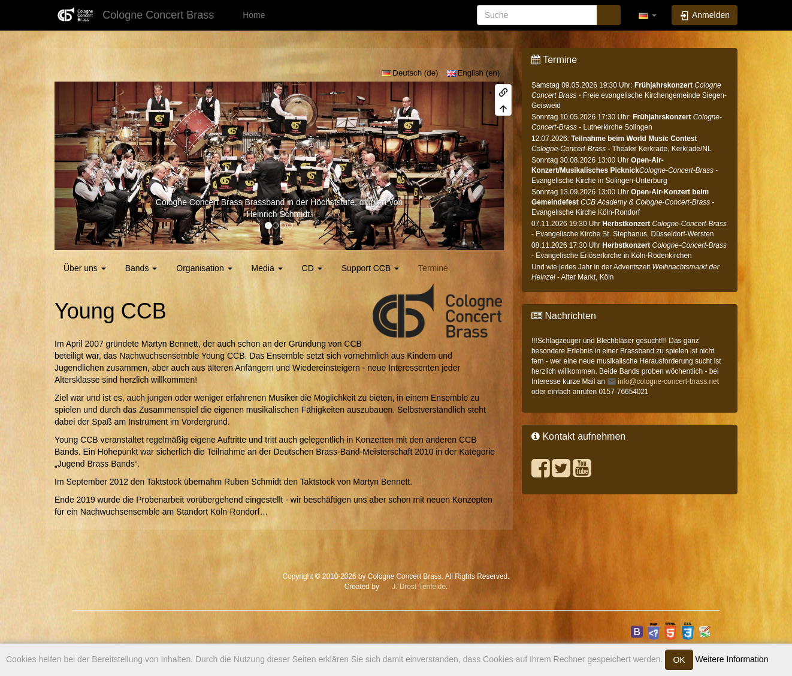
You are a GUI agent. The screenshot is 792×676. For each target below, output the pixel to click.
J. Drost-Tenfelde (419, 586)
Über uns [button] (85, 268)
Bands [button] (141, 268)
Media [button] (267, 268)
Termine (433, 268)
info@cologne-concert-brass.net (668, 381)
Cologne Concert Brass (199, 202)
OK (679, 660)
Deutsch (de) (410, 72)
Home (252, 15)
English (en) (473, 72)
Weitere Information (731, 659)
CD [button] (312, 268)
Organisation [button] (204, 268)
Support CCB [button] (370, 268)
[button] (648, 15)
